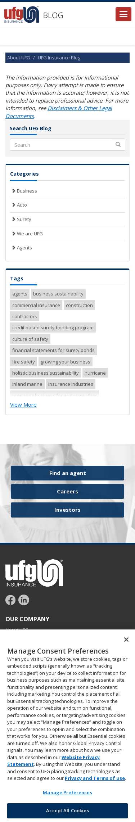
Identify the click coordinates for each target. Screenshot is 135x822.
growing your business (65, 361)
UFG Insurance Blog (59, 57)
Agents (21, 247)
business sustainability (58, 293)
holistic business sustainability (45, 373)
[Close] (126, 641)
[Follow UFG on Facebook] (11, 599)
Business (23, 191)
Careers (67, 491)
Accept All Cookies (67, 812)
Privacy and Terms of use (95, 780)
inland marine (27, 384)
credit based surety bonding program (53, 327)
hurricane (95, 373)
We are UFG (26, 233)
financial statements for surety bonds (53, 350)
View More (23, 404)
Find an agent (67, 473)
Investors (67, 509)
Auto (18, 205)
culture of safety (30, 339)
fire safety (23, 361)
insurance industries (70, 384)
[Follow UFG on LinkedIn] (23, 599)
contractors (24, 316)
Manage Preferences (67, 794)
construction (79, 305)
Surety (20, 219)
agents (19, 293)
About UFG (18, 57)
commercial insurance (36, 305)
